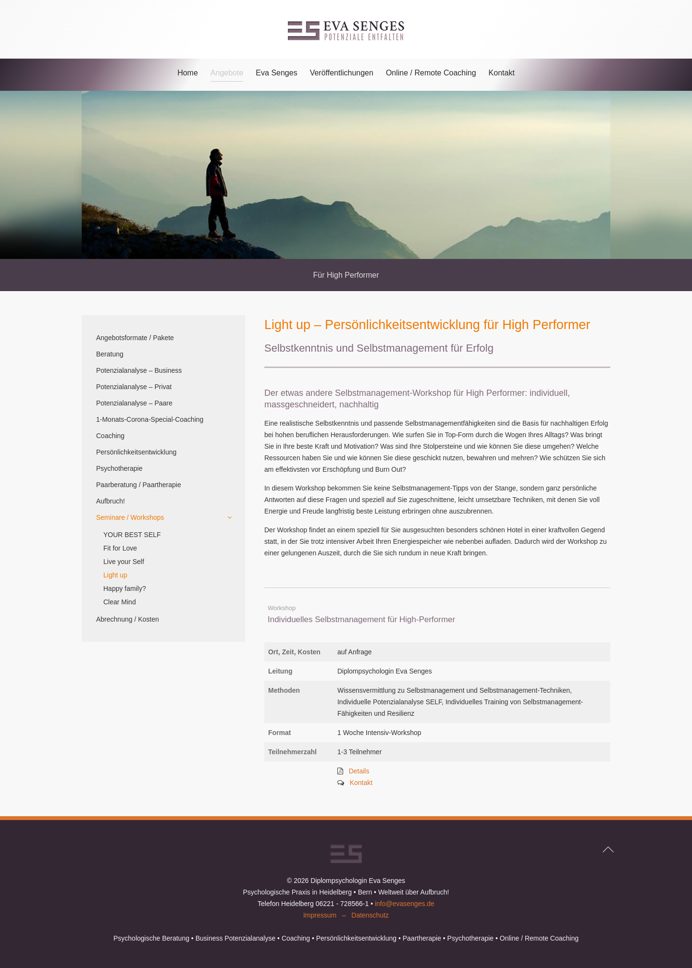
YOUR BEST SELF (132, 535)
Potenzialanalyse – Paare (134, 403)
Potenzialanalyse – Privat (134, 387)
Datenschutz (370, 915)
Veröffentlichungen (341, 73)
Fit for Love (120, 548)
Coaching (110, 436)
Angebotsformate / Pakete (135, 338)
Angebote (227, 73)
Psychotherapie (119, 468)
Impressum (319, 915)
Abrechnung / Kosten (127, 619)
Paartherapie (422, 938)
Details (359, 771)
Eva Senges (276, 73)
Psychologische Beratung (151, 938)
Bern (365, 892)
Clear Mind (119, 602)
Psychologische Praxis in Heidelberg (297, 892)
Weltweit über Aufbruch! (413, 892)
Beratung (110, 354)
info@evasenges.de (404, 903)
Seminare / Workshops (130, 517)
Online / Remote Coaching (431, 73)
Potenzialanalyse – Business (139, 370)
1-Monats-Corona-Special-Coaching (149, 419)
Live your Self (123, 561)
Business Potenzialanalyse (236, 938)
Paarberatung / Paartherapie (138, 485)
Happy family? (124, 588)
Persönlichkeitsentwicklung (136, 452)
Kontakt (502, 73)
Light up (115, 575)
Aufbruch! (110, 501)
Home (187, 73)
